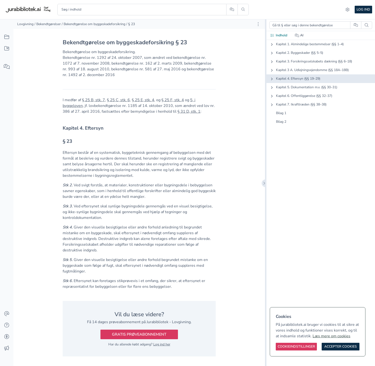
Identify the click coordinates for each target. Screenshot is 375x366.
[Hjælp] (6, 325)
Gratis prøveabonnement (139, 334)
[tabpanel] (320, 87)
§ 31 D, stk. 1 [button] (188, 111)
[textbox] (139, 128)
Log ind (363, 9)
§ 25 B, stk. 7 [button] (93, 100)
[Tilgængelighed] (6, 337)
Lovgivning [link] (25, 24)
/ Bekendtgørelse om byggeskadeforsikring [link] (93, 24)
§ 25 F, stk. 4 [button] (172, 100)
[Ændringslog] (6, 348)
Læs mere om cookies (331, 336)
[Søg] (243, 9)
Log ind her (161, 344)
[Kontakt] (6, 314)
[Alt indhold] (6, 37)
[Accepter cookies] (340, 346)
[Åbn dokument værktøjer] (258, 24)
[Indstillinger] (347, 9)
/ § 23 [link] (130, 24)
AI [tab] (299, 35)
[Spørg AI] (231, 9)
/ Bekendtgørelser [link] (47, 24)
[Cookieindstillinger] (296, 346)
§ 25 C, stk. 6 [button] (118, 100)
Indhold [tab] (278, 35)
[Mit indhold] (6, 48)
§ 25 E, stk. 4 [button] (143, 100)
